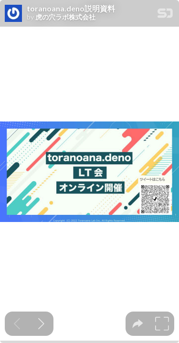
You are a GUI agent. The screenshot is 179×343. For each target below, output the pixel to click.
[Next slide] (41, 323)
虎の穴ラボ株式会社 (65, 17)
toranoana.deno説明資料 (71, 8)
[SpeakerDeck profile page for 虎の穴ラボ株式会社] (13, 14)
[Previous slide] (17, 323)
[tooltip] (137, 323)
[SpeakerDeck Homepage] (165, 15)
